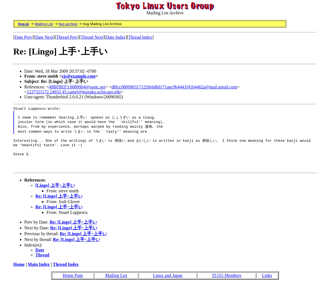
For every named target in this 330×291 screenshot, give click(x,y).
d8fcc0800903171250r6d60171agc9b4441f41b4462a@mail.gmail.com (174, 87)
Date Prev (23, 37)
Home (19, 271)
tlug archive (68, 24)
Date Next (44, 37)
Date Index (116, 37)
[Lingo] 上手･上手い (55, 192)
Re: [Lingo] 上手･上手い (59, 203)
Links (267, 282)
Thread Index (140, 37)
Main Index (39, 271)
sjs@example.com (78, 76)
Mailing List (44, 24)
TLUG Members (226, 282)
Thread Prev (67, 37)
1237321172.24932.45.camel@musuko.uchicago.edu (74, 92)
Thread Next (92, 37)
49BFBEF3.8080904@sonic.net (77, 87)
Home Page (73, 282)
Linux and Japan (167, 282)
